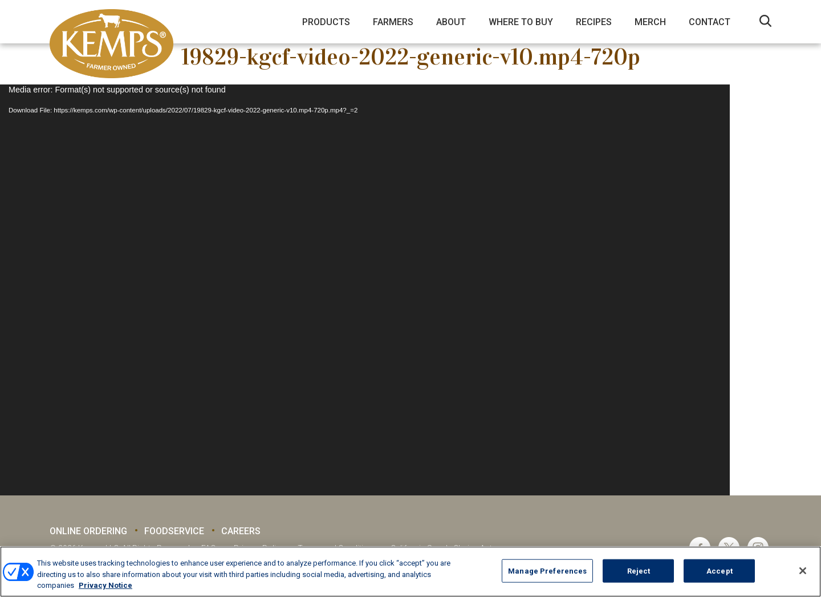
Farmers (393, 22)
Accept (719, 570)
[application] (365, 289)
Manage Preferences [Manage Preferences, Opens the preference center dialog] (547, 570)
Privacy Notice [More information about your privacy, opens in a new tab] (105, 585)
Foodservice (174, 531)
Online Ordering (88, 531)
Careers (241, 531)
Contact (709, 22)
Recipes (594, 22)
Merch (650, 22)
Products (326, 22)
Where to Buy (521, 22)
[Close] (802, 570)
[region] (410, 571)
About (451, 22)
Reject (639, 570)
